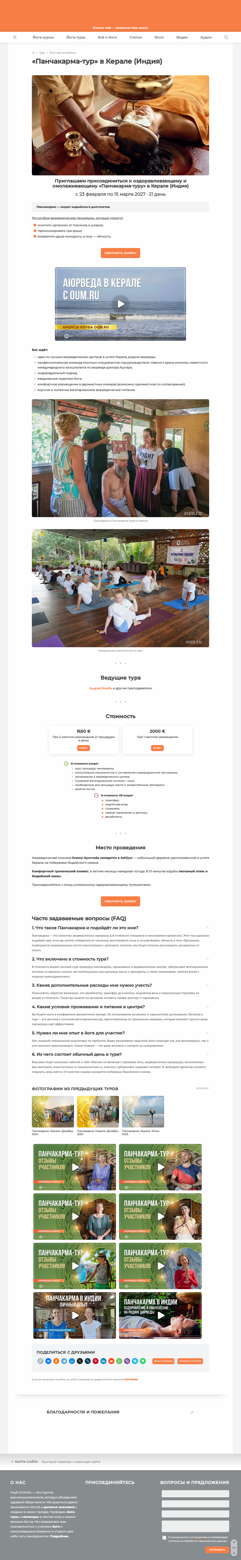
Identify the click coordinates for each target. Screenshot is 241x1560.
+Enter (131, 1377)
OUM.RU (32, 1545)
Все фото (202, 1088)
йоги (56, 1500)
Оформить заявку (121, 253)
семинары (30, 1490)
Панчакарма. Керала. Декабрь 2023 (97, 1132)
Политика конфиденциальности (78, 1552)
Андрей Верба (100, 688)
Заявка (83, 748)
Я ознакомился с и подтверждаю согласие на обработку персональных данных (198, 1512)
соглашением (198, 1510)
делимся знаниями (59, 1481)
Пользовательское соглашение (30, 1552)
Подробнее (59, 1510)
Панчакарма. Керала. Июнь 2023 (140, 1132)
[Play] (120, 304)
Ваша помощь (205, 1544)
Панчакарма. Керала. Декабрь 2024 (52, 1132)
